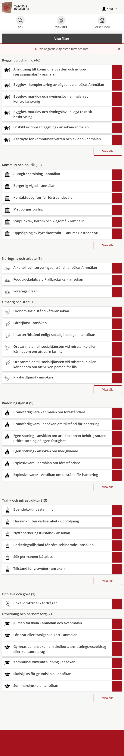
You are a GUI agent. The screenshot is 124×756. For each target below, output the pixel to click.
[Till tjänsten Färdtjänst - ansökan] (57, 322)
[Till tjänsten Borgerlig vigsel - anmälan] (57, 185)
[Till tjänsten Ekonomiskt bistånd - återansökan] (57, 311)
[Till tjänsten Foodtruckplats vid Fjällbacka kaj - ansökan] (57, 279)
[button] (62, 38)
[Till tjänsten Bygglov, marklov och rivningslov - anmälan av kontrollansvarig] (57, 99)
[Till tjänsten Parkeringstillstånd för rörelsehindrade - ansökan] (57, 544)
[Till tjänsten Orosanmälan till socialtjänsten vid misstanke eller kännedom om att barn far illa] (57, 349)
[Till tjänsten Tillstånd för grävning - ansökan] (57, 568)
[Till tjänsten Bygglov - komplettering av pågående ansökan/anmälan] (57, 84)
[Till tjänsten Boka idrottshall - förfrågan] (57, 603)
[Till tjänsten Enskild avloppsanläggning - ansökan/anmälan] (57, 127)
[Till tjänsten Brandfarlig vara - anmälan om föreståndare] (57, 412)
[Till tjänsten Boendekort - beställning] (57, 509)
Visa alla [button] (107, 151)
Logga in (109, 8)
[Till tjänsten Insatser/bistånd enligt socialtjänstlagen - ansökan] (57, 334)
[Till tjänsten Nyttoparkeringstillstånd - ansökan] (57, 533)
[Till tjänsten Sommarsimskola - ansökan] (57, 685)
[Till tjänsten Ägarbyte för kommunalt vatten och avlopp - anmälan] (57, 139)
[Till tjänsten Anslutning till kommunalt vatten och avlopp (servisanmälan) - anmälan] (57, 72)
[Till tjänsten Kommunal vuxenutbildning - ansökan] (57, 662)
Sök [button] (20, 23)
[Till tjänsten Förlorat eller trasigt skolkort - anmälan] (57, 634)
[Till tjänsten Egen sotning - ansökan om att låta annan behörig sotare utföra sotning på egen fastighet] (57, 438)
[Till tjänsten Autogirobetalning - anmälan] (57, 173)
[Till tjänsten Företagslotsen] (57, 291)
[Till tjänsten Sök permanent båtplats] (57, 556)
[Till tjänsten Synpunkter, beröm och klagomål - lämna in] (57, 221)
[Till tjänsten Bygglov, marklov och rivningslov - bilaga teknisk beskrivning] (57, 114)
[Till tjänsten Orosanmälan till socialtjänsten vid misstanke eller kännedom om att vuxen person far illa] (57, 364)
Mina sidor (102, 23)
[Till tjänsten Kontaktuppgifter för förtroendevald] (57, 197)
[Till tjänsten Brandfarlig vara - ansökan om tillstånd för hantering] (57, 423)
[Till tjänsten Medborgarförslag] (57, 209)
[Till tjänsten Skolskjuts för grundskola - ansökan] (57, 673)
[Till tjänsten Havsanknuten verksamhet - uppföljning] (57, 521)
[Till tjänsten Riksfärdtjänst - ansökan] (57, 377)
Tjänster (61, 23)
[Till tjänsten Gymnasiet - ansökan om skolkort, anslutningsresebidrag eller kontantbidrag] (57, 649)
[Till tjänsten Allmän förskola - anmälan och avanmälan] (57, 623)
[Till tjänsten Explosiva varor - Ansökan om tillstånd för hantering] (57, 474)
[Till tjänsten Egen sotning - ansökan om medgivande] (57, 451)
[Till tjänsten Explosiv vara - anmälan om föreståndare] (57, 462)
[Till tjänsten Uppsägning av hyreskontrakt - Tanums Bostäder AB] (57, 232)
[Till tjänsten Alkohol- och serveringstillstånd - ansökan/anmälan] (57, 267)
